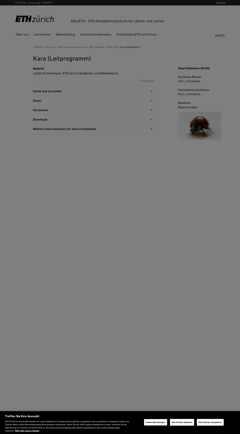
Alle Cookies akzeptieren (210, 422)
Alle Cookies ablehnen (182, 422)
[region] (120, 422)
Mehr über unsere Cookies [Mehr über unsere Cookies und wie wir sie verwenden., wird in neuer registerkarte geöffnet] (27, 431)
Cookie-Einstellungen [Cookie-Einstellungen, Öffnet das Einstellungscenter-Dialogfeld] (155, 422)
